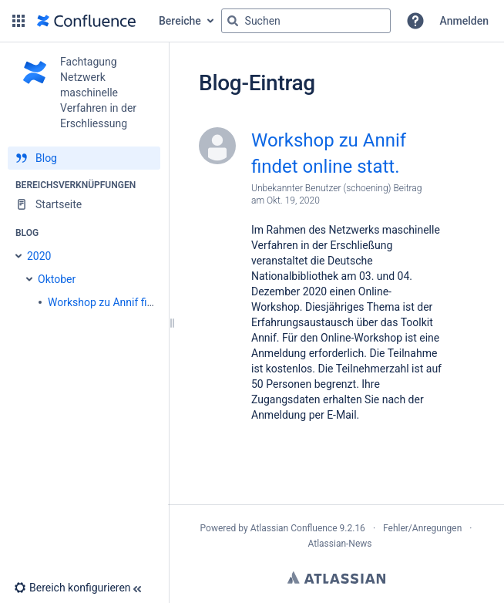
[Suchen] (233, 21)
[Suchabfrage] (306, 20)
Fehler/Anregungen (422, 528)
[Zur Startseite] (86, 20)
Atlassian (336, 578)
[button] (18, 20)
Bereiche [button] (180, 21)
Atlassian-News (339, 543)
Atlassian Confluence (294, 528)
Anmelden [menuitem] (464, 21)
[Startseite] (84, 204)
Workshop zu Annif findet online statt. (328, 153)
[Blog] (84, 158)
